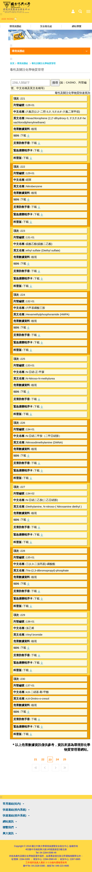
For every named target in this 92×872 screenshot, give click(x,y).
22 (42, 759)
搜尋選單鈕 (80, 11)
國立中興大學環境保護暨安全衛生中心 (50, 846)
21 (35, 759)
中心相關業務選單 (73, 11)
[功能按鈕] (50, 51)
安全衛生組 (46, 26)
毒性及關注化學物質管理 (44, 63)
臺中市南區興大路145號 (40, 849)
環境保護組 (15, 26)
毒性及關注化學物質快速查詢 (72, 92)
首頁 (12, 63)
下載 (23, 135)
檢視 (34, 128)
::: (1, 13)
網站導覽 (76, 26)
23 (50, 759)
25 (64, 759)
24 (57, 759)
